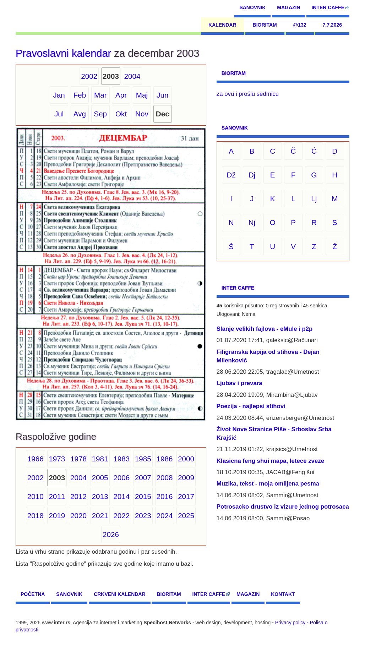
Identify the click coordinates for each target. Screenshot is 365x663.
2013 (100, 496)
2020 (78, 515)
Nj (252, 222)
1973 (57, 459)
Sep (100, 114)
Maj (142, 95)
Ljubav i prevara (239, 383)
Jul (59, 114)
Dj (252, 175)
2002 (89, 76)
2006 (121, 477)
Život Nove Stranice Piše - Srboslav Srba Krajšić (274, 433)
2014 (121, 496)
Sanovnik (252, 7)
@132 (299, 25)
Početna (33, 594)
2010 (35, 496)
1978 (78, 459)
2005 (100, 477)
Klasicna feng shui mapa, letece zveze (270, 460)
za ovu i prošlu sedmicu (248, 94)
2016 (165, 496)
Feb (79, 95)
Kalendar (222, 25)
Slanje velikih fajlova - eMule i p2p (264, 328)
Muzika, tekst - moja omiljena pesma (268, 483)
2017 (186, 496)
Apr (121, 95)
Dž (231, 175)
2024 (165, 515)
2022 (121, 515)
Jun (162, 95)
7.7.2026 (332, 25)
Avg (79, 114)
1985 (143, 459)
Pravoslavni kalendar (63, 53)
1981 (100, 459)
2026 (111, 534)
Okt (121, 114)
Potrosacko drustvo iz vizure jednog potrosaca (283, 506)
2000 (186, 459)
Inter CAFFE (327, 7)
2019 (57, 515)
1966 (35, 459)
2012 (78, 496)
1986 (165, 459)
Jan (59, 95)
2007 (143, 477)
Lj (314, 198)
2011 (57, 496)
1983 (121, 459)
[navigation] (48, 16)
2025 (186, 515)
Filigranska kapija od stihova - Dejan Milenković (268, 356)
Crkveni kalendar (119, 594)
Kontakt (283, 594)
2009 (186, 477)
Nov (141, 114)
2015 (143, 496)
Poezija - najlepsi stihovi (251, 406)
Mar (100, 95)
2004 (132, 76)
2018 (35, 515)
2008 (165, 477)
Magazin (288, 7)
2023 (143, 515)
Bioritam (265, 25)
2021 (100, 515)
